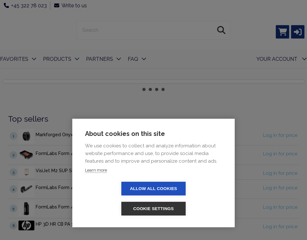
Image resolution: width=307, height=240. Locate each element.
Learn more (96, 190)
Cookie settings (190, 208)
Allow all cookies (116, 208)
